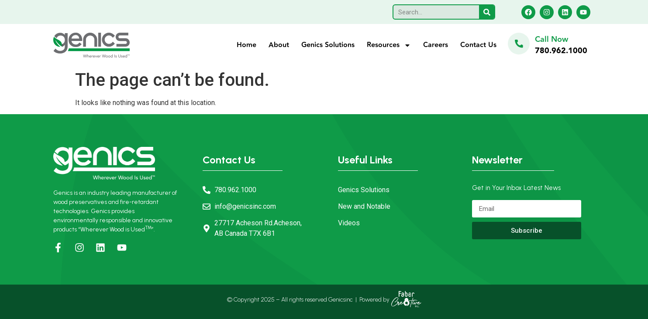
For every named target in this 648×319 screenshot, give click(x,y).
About (279, 45)
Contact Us (478, 45)
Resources (389, 45)
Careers (435, 45)
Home (246, 45)
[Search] (486, 12)
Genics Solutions (328, 45)
